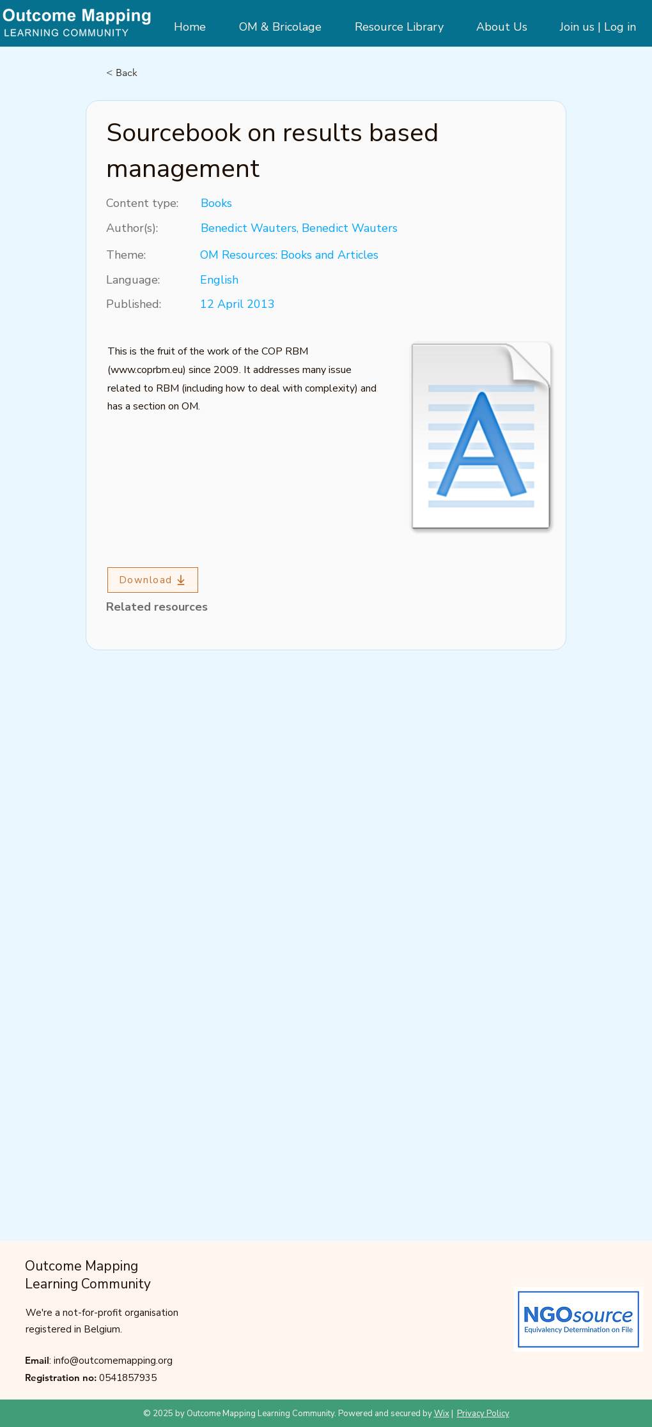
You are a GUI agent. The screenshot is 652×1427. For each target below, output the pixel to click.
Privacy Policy (483, 1413)
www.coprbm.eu (147, 370)
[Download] (152, 580)
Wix (441, 1413)
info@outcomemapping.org (113, 1360)
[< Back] (148, 73)
